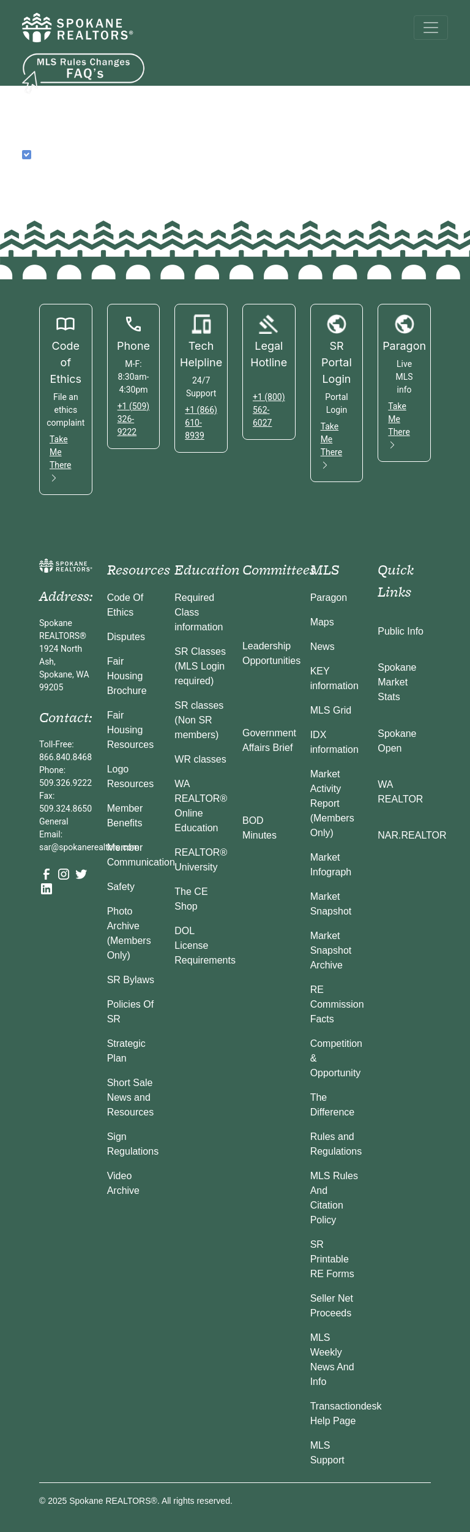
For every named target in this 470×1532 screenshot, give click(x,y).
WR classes (200, 759)
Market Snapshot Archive (331, 950)
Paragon (329, 597)
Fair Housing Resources (130, 730)
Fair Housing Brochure (127, 676)
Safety (121, 886)
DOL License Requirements (205, 945)
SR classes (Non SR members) (198, 720)
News (322, 646)
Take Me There (61, 458)
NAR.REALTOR (412, 835)
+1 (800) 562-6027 (269, 410)
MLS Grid (331, 710)
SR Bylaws (130, 980)
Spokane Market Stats (397, 682)
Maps (322, 622)
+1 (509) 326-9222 (134, 419)
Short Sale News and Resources (130, 1097)
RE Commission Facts (337, 1004)
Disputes (126, 637)
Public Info (400, 631)
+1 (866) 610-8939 (201, 422)
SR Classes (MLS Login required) (200, 666)
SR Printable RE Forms (332, 1259)
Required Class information (198, 612)
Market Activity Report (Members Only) (332, 803)
